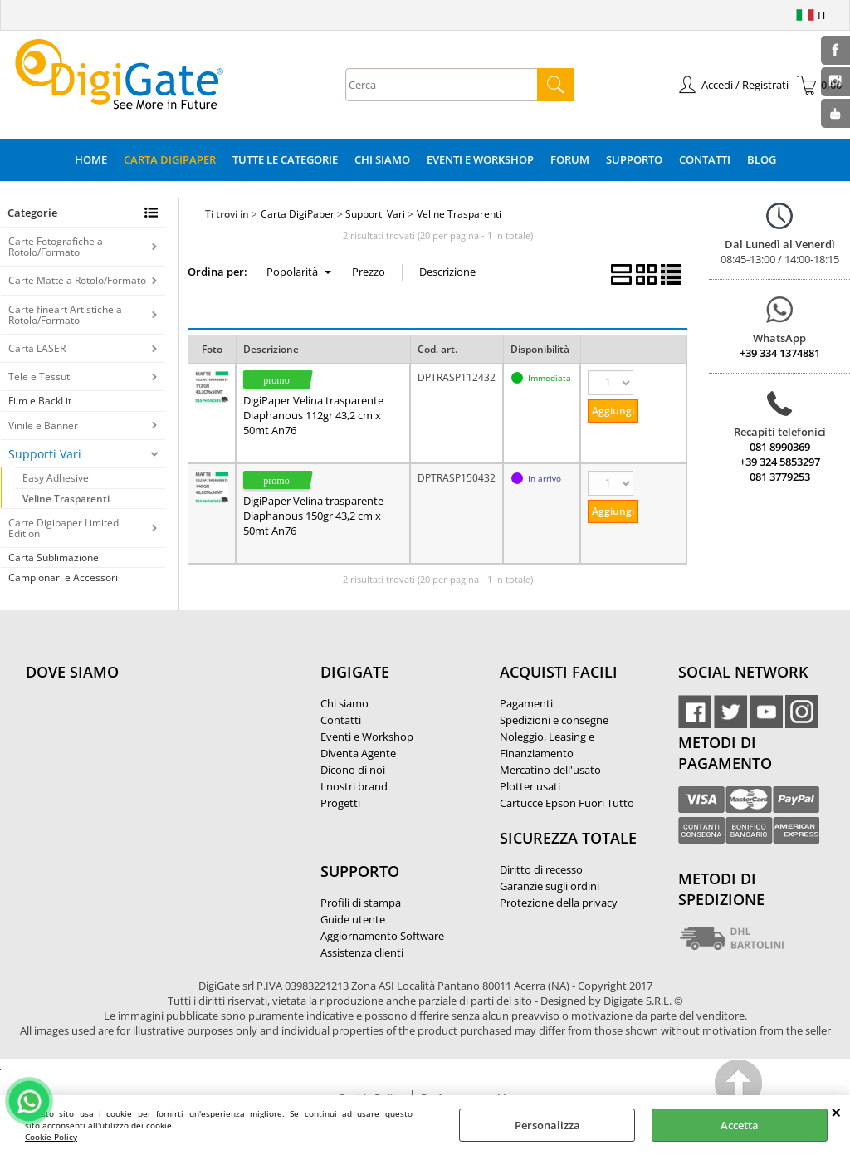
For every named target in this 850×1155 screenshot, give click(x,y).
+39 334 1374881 (780, 352)
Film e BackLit (39, 401)
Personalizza (547, 1125)
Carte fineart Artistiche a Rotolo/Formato (65, 314)
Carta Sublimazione (53, 558)
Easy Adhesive (55, 478)
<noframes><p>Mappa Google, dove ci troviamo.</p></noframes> (150, 782)
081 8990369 (780, 446)
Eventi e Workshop (480, 159)
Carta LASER (37, 348)
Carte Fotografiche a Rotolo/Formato (55, 246)
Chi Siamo (382, 159)
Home (91, 159)
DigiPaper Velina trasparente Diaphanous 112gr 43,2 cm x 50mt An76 (313, 415)
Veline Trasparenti (66, 499)
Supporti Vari (44, 454)
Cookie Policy (51, 1137)
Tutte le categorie (285, 159)
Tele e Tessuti (40, 377)
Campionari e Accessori (63, 577)
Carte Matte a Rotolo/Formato (77, 280)
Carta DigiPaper (170, 159)
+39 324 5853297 (780, 461)
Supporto (634, 159)
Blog (761, 159)
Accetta (740, 1125)
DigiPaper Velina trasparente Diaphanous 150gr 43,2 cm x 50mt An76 (313, 515)
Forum (569, 159)
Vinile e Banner (43, 425)
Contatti (704, 159)
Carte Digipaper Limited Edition (63, 528)
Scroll (739, 1085)
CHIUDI (836, 1112)
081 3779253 (780, 476)
